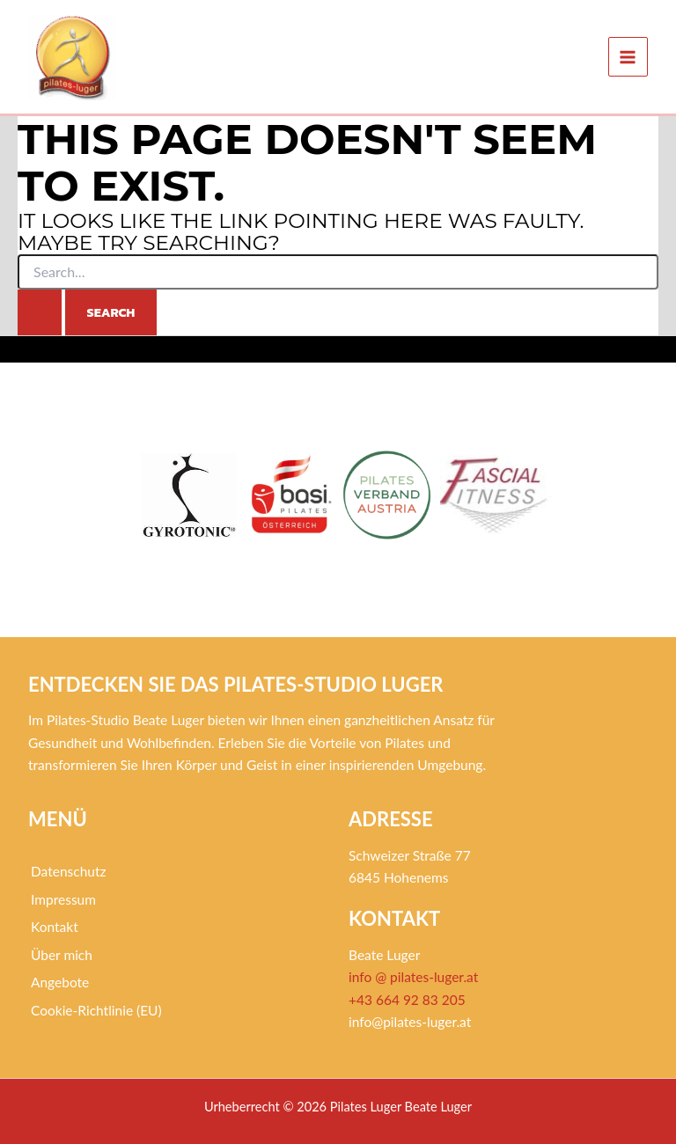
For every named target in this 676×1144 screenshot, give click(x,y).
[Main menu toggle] (628, 57)
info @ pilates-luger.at (413, 977)
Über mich (61, 955)
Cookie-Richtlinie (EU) (96, 1010)
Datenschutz (69, 871)
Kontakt (54, 927)
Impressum (63, 899)
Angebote (60, 982)
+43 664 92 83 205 (407, 1000)
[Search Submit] (40, 313)
